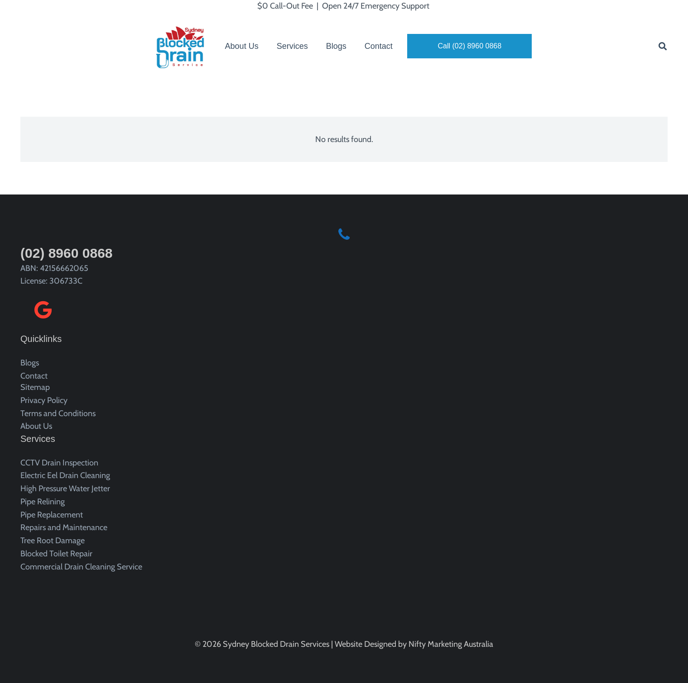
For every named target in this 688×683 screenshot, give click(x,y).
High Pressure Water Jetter (65, 488)
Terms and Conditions (58, 413)
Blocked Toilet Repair (56, 554)
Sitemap (35, 387)
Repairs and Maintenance (63, 527)
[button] (663, 46)
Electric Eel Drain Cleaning (65, 475)
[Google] (43, 309)
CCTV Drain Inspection (59, 463)
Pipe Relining (42, 502)
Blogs (29, 363)
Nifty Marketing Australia (451, 644)
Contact (34, 376)
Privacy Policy (43, 400)
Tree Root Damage (52, 540)
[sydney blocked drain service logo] (183, 46)
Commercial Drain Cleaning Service (81, 567)
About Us (36, 426)
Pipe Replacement (51, 515)
